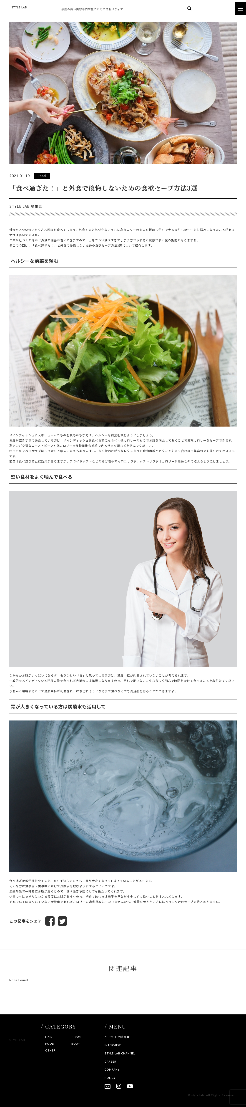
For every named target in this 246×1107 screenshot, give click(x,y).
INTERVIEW (113, 1045)
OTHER (50, 1050)
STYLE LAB (19, 7)
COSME (76, 1037)
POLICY (110, 1078)
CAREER (110, 1061)
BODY (75, 1043)
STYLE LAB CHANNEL (120, 1053)
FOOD (49, 1043)
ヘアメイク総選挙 (117, 1037)
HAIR (49, 1037)
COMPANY (112, 1069)
